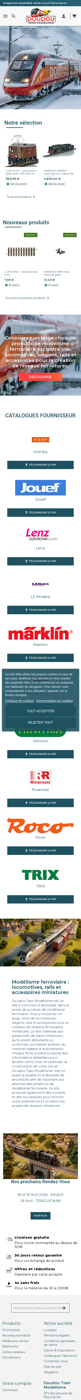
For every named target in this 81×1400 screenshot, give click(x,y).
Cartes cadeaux (13, 1352)
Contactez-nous (56, 1361)
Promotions (11, 1330)
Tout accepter (40, 711)
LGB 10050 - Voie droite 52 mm (20, 273)
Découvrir (40, 377)
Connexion (10, 1390)
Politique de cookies (19, 700)
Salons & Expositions (59, 1350)
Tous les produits (21, 197)
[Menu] (5, 16)
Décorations (11, 1357)
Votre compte (16, 1383)
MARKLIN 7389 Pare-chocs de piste (57, 273)
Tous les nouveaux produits (27, 298)
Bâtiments (10, 1346)
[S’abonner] (64, 1308)
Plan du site (52, 1367)
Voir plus (40, 1215)
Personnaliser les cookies (54, 700)
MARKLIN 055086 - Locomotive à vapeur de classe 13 (59, 173)
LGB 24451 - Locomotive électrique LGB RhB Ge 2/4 (21, 173)
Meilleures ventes (15, 1341)
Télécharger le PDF (40, 465)
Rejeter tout (40, 722)
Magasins (51, 1372)
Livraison (50, 1330)
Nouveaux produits (16, 1335)
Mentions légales (56, 1335)
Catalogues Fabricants (60, 1356)
